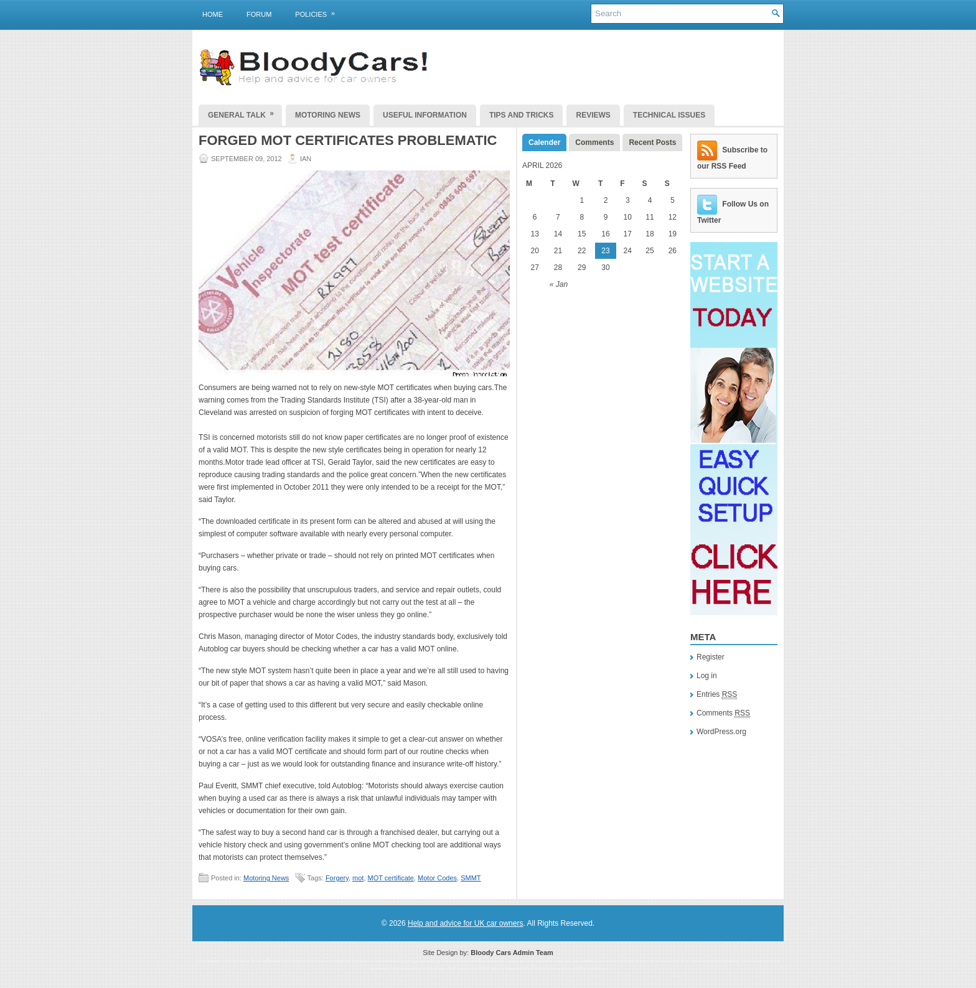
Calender (544, 142)
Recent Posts (652, 142)
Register (711, 657)
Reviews (593, 115)
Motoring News (327, 115)
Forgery (337, 878)
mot (358, 878)
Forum (258, 14)
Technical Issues (669, 115)
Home (212, 14)
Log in (707, 675)
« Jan (559, 284)
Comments (594, 142)
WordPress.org (721, 731)
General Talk (245, 112)
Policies (319, 12)
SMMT (471, 878)
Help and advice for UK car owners (465, 923)
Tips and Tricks (521, 115)
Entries (717, 694)
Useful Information (425, 115)
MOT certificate (391, 878)
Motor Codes (437, 878)
